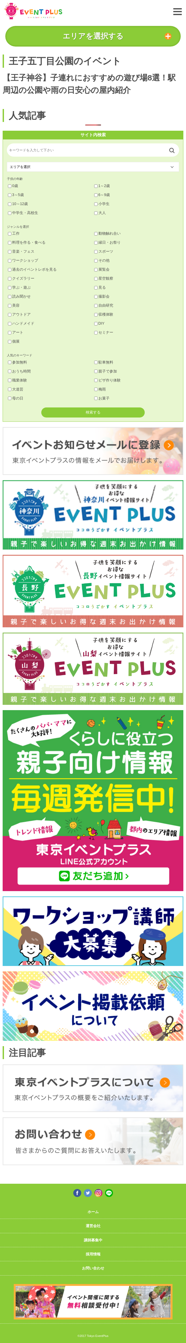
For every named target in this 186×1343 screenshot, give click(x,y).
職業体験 (17, 380)
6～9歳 (102, 195)
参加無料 (17, 362)
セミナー (103, 332)
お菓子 (102, 398)
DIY (99, 323)
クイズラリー (21, 278)
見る (100, 287)
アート (15, 332)
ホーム (93, 1212)
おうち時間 (19, 371)
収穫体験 (103, 314)
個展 (14, 341)
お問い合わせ (93, 1268)
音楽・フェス (21, 251)
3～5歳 (16, 195)
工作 (14, 233)
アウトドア (19, 314)
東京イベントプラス (33, 11)
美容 (14, 305)
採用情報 (93, 1254)
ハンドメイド (21, 323)
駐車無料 (103, 362)
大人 (100, 213)
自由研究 (103, 305)
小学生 (102, 204)
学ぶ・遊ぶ (19, 287)
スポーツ (103, 251)
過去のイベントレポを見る (32, 269)
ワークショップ (23, 260)
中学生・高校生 (23, 213)
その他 (102, 260)
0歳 (13, 186)
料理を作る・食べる (27, 242)
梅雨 (100, 389)
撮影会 (102, 296)
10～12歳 (18, 204)
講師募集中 (93, 1240)
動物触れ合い (107, 233)
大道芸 (15, 389)
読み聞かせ (19, 296)
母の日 (15, 398)
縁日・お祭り (107, 242)
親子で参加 (105, 371)
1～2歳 (102, 186)
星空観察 (103, 278)
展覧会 (102, 269)
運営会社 (93, 1226)
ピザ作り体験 (107, 380)
